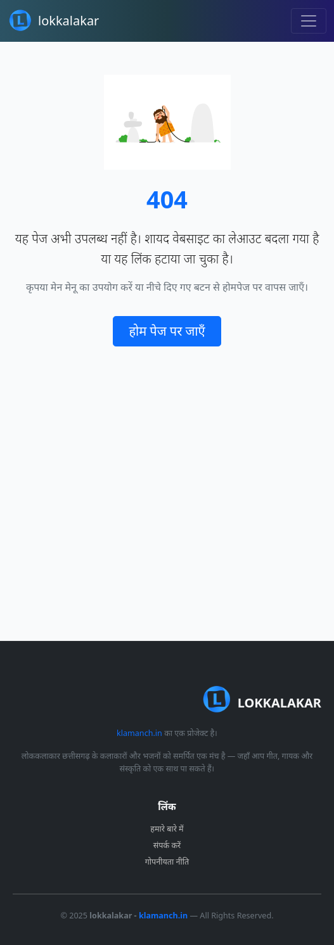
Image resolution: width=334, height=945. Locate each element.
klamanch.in (139, 733)
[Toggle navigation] (308, 21)
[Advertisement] (167, 493)
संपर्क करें (167, 845)
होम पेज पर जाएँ (167, 330)
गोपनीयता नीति (167, 861)
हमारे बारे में (166, 828)
